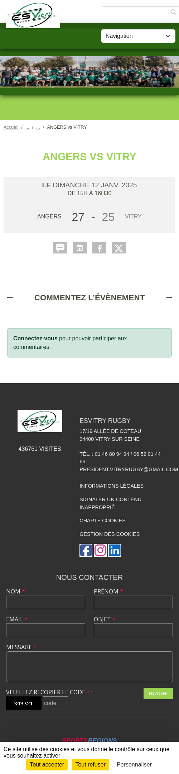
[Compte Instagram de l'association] (100, 550)
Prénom (108, 591)
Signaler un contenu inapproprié (110, 503)
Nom (15, 591)
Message (21, 647)
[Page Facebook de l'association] (85, 550)
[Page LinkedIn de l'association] (114, 550)
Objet (105, 619)
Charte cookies (102, 520)
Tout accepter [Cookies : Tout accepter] (47, 764)
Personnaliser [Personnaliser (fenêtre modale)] (134, 764)
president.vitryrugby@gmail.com (128, 469)
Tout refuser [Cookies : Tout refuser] (90, 764)
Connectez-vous (35, 338)
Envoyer (158, 693)
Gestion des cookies (109, 534)
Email (17, 619)
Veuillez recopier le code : (49, 692)
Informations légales (111, 486)
